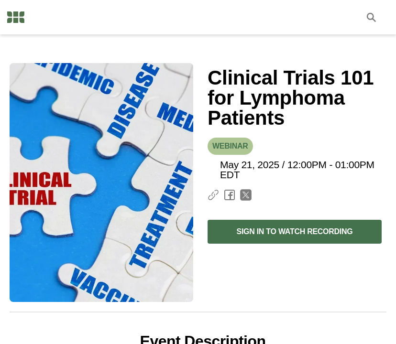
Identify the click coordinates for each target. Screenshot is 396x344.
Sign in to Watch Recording (294, 231)
